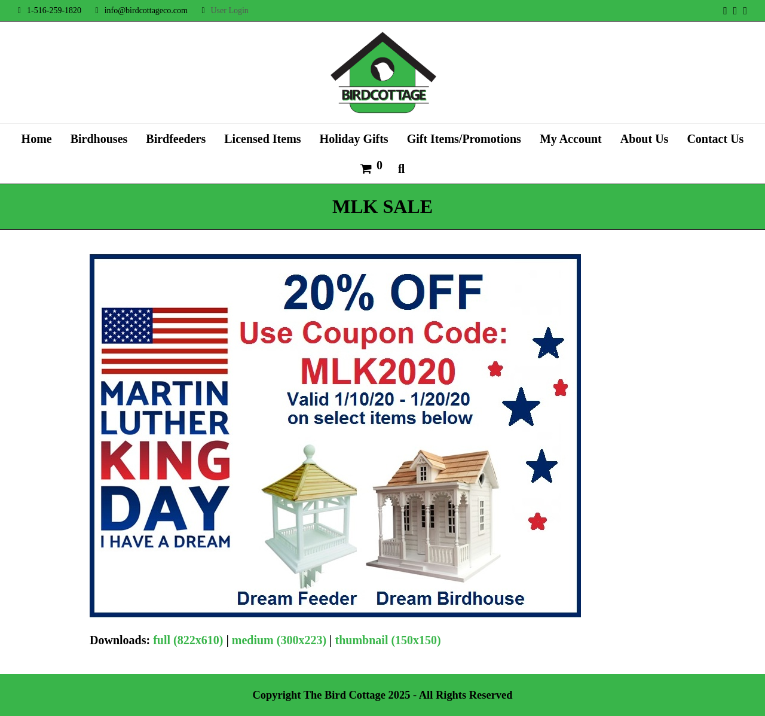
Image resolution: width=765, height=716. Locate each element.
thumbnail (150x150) (388, 640)
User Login (229, 10)
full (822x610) (188, 640)
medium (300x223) (279, 640)
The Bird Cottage (344, 695)
